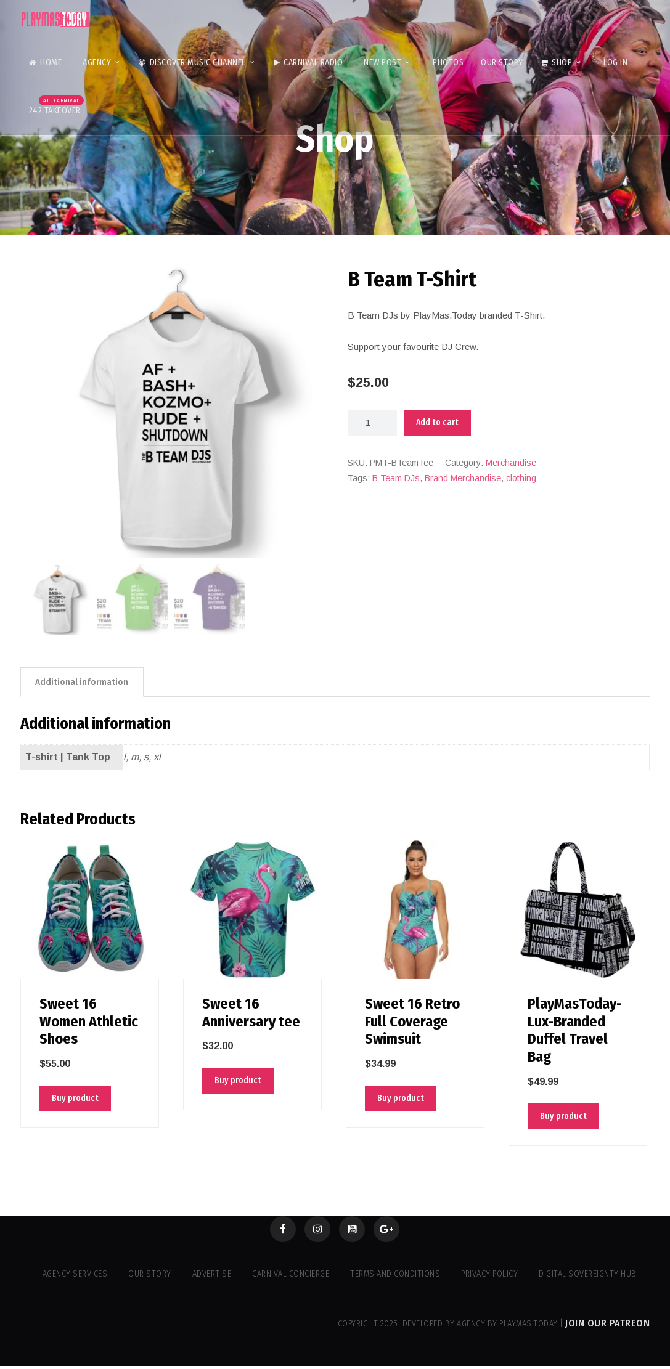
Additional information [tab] (82, 682)
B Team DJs (396, 478)
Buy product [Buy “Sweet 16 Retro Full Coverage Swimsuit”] (400, 1099)
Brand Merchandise (463, 478)
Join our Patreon (607, 1326)
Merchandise (511, 463)
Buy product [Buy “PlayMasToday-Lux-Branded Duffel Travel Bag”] (563, 1116)
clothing (521, 478)
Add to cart (437, 422)
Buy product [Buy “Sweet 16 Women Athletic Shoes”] (75, 1099)
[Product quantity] (372, 423)
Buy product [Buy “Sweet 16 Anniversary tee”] (237, 1081)
